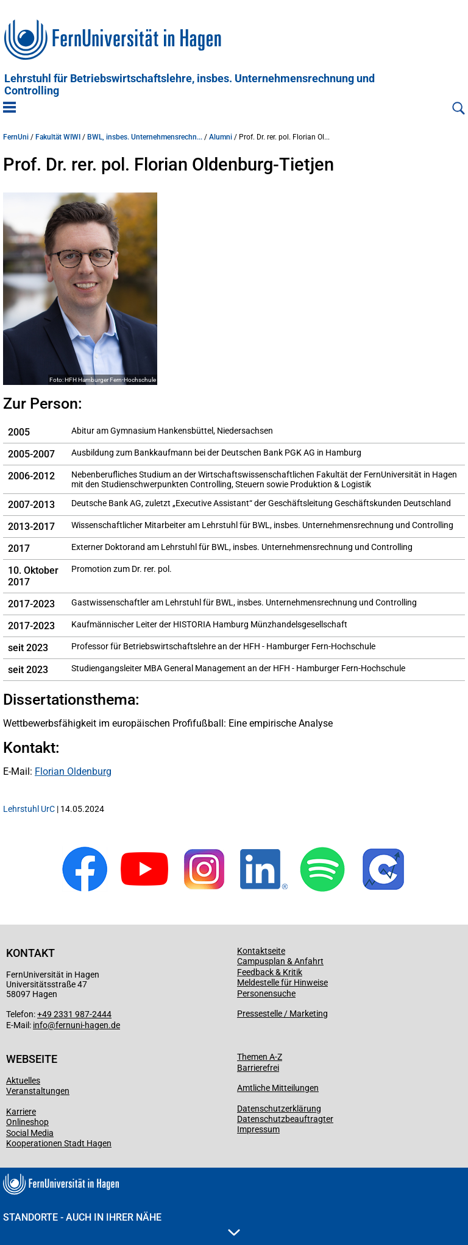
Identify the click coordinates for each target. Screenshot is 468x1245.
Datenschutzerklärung (279, 1108)
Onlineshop (27, 1122)
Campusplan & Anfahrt (280, 961)
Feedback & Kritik (269, 972)
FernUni (16, 137)
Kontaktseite (261, 951)
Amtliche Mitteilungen (278, 1088)
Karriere (21, 1111)
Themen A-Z (259, 1057)
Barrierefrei (258, 1068)
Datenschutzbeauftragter (285, 1119)
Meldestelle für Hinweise (282, 982)
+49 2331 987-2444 (74, 1014)
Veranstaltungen (37, 1091)
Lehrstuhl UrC (29, 809)
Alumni (220, 137)
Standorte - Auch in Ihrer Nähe (121, 1223)
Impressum (258, 1129)
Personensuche (266, 993)
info (40, 1025)
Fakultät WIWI (57, 137)
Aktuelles (23, 1080)
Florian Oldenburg (73, 771)
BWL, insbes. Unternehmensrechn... (144, 137)
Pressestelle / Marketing (282, 1013)
